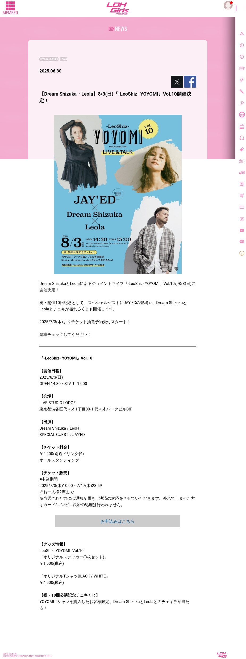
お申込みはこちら (118, 521)
